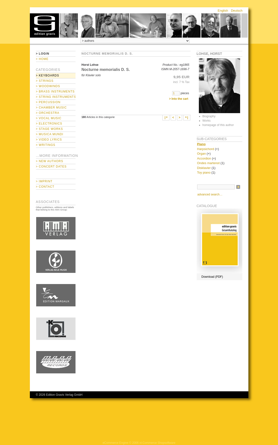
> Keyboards (47, 75)
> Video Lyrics (49, 139)
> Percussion (48, 102)
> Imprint (44, 181)
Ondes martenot (208, 163)
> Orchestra (47, 113)
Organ (201, 153)
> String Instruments (56, 97)
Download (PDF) (212, 276)
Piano (201, 144)
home (44, 25)
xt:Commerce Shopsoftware (157, 443)
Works (206, 120)
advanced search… (209, 194)
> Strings (45, 81)
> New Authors (49, 161)
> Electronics (49, 123)
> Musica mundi (49, 134)
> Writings (45, 145)
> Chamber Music (51, 107)
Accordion (204, 158)
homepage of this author (218, 125)
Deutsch (237, 10)
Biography (209, 116)
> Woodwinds (48, 86)
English (223, 10)
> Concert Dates (51, 166)
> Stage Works (49, 129)
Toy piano (204, 172)
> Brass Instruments (55, 91)
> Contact (45, 186)
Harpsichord (205, 149)
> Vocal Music (49, 118)
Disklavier (204, 168)
